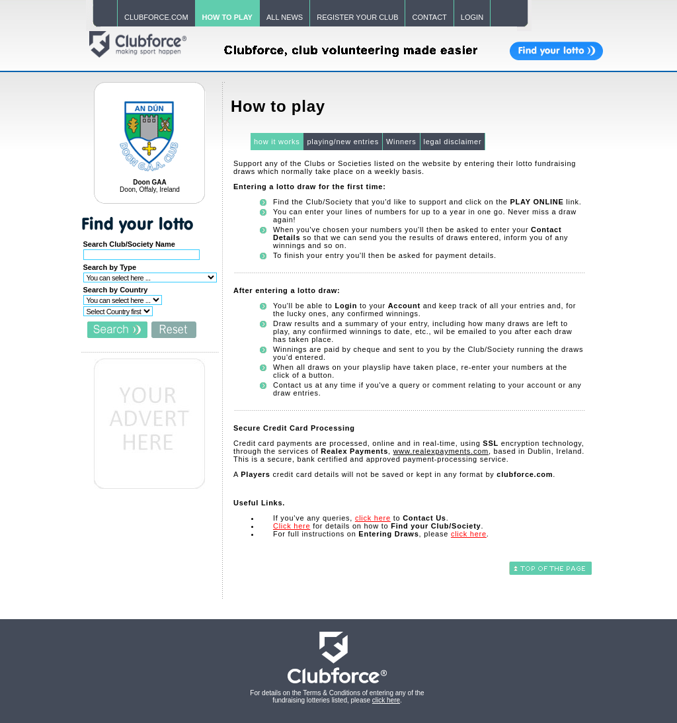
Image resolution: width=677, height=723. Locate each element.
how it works (277, 142)
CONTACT (429, 17)
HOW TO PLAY (227, 17)
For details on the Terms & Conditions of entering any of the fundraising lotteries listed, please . (337, 696)
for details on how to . (378, 526)
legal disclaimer (453, 142)
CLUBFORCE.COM (156, 17)
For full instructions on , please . (381, 534)
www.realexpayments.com (441, 451)
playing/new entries (342, 142)
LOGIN (472, 17)
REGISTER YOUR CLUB (357, 17)
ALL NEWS (284, 17)
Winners (401, 142)
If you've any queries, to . (361, 518)
